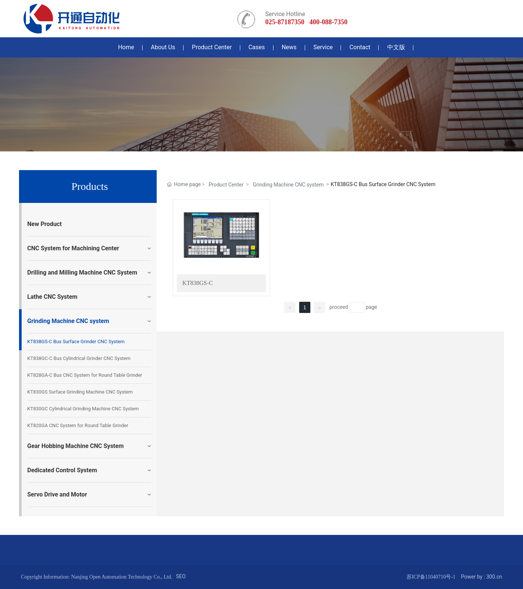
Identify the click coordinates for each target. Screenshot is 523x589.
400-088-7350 (329, 22)
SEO (181, 576)
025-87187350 (284, 22)
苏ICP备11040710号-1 (431, 577)
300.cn (494, 577)
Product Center (226, 185)
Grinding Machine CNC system (288, 185)
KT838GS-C (197, 283)
